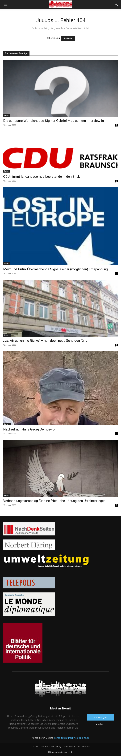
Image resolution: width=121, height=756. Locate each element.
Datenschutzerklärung (51, 746)
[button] (5, 4)
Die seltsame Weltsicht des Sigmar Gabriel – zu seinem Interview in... (54, 121)
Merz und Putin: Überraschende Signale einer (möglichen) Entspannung (55, 269)
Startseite (68, 38)
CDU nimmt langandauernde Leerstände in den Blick (41, 176)
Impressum (69, 746)
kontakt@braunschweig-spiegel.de (71, 737)
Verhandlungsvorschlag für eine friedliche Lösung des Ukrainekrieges (54, 501)
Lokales (7, 335)
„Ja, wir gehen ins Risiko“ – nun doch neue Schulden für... (45, 341)
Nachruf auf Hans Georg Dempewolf (30, 429)
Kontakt (35, 746)
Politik (6, 115)
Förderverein (84, 746)
